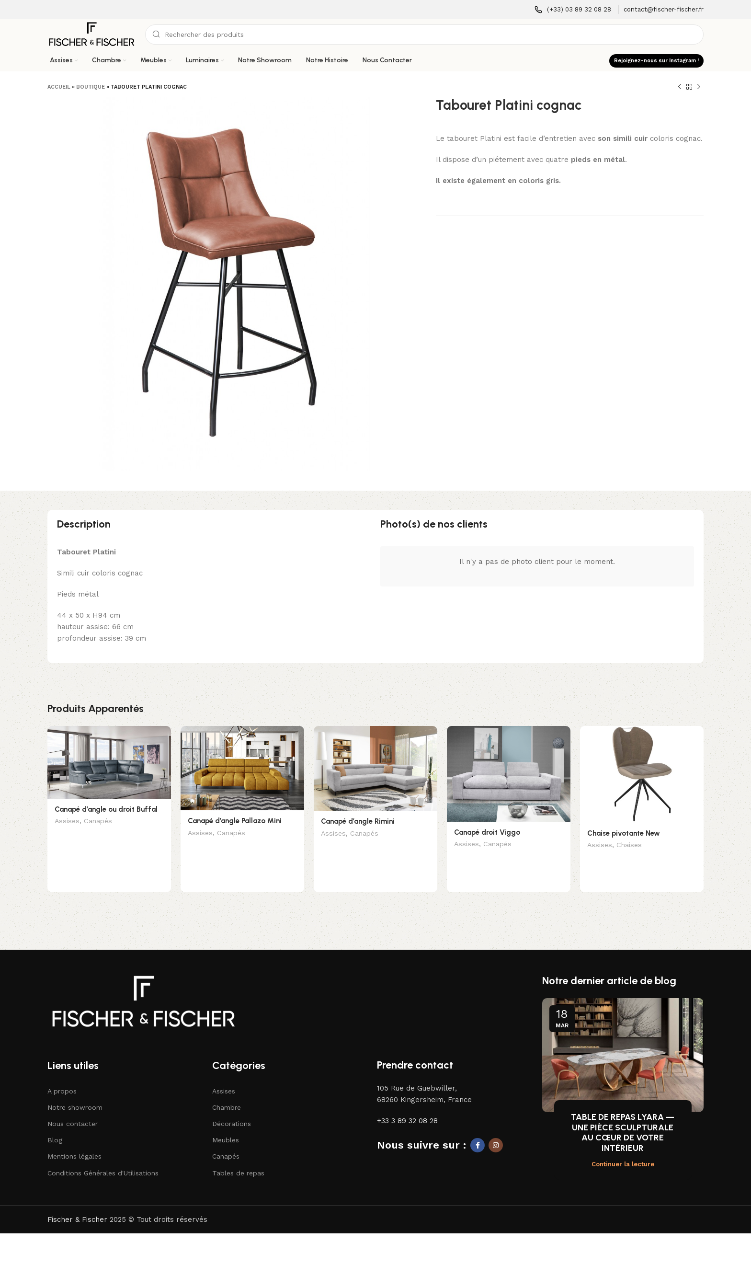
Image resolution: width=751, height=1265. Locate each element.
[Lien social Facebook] (477, 1130)
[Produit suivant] (699, 87)
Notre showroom (74, 1092)
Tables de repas (238, 1158)
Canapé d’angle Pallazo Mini (235, 820)
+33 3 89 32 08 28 (407, 1106)
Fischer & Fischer (77, 1204)
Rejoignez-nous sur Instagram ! (656, 61)
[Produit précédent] (679, 87)
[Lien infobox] (573, 10)
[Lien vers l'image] (143, 986)
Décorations (231, 1109)
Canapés (98, 822)
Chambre (226, 1092)
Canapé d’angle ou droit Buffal (106, 809)
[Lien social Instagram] (496, 1130)
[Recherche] (424, 34)
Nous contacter (72, 1109)
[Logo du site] (91, 34)
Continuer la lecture (623, 1149)
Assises (67, 822)
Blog (54, 1125)
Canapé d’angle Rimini (358, 821)
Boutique (90, 87)
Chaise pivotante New (623, 833)
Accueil (58, 87)
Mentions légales (74, 1141)
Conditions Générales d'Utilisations (103, 1158)
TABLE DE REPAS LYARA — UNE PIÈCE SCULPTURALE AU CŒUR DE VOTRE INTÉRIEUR (622, 1117)
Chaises (629, 846)
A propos (62, 1076)
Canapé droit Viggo (487, 832)
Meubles (225, 1125)
